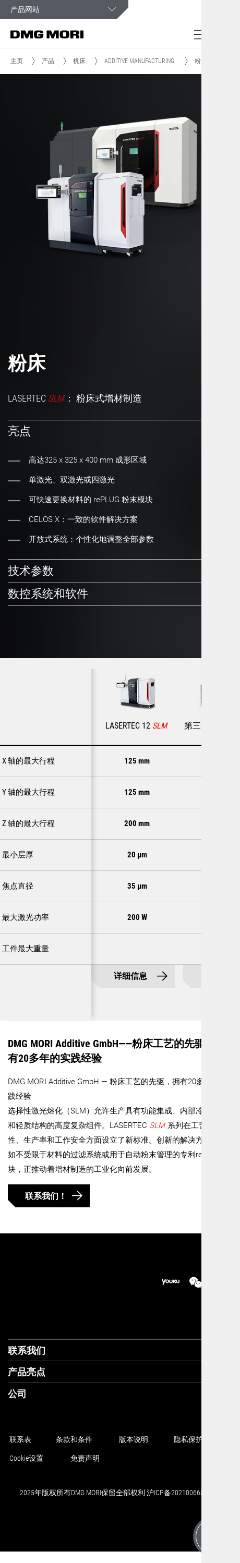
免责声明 (85, 1458)
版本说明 (133, 1439)
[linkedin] (220, 1282)
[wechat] (195, 1282)
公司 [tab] (17, 1393)
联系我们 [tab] (26, 1350)
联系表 (20, 1439)
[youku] (170, 1282)
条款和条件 (74, 1439)
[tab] (120, 431)
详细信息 (130, 977)
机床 (79, 61)
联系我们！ (46, 1196)
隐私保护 (188, 1439)
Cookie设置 (26, 1458)
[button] (201, 34)
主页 (16, 61)
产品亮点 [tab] (26, 1371)
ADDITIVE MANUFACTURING (139, 61)
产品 (48, 61)
